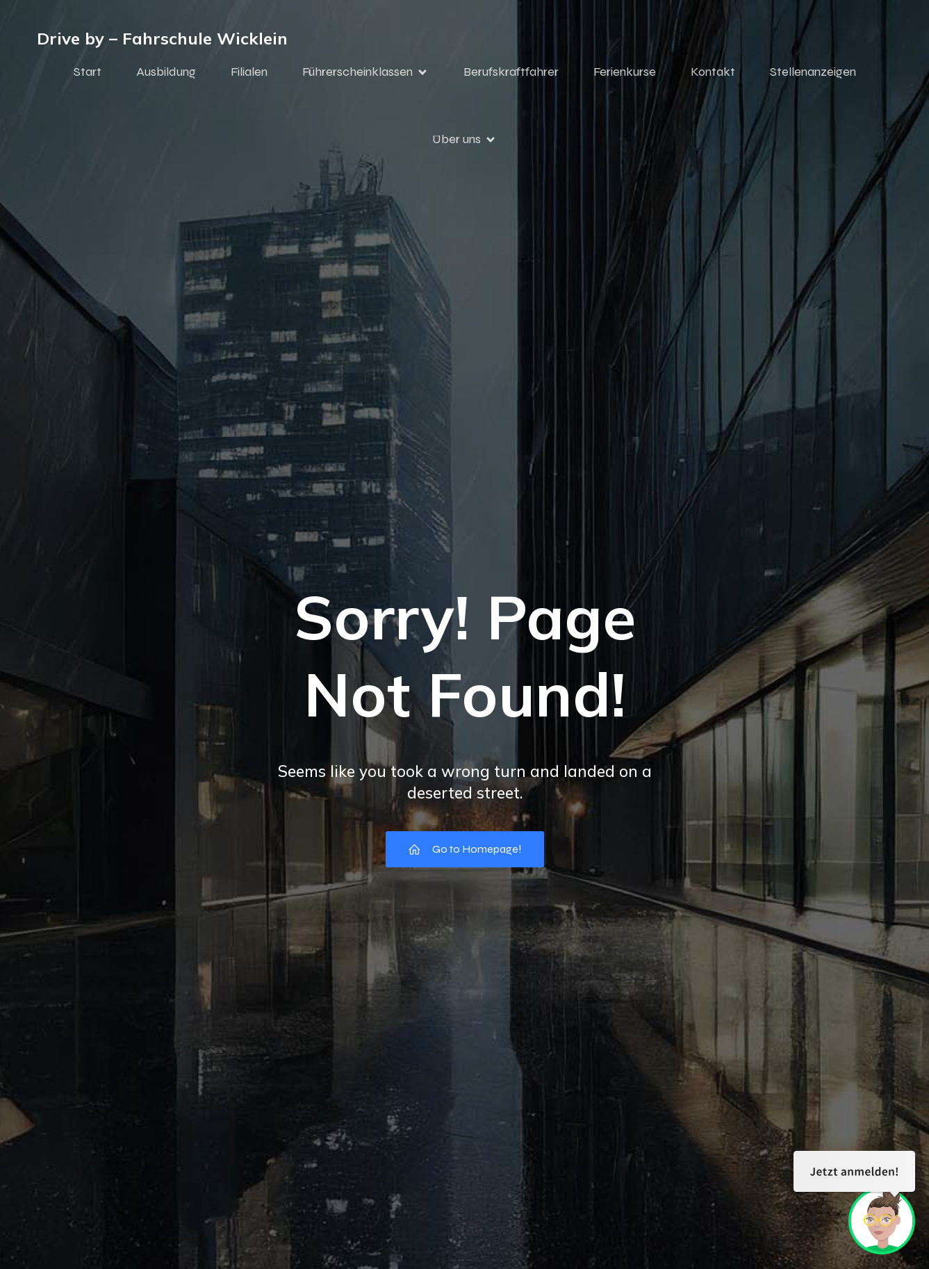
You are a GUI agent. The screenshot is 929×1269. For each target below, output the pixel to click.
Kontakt (713, 71)
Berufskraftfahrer (511, 71)
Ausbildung (166, 71)
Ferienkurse (624, 71)
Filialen (249, 71)
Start (87, 71)
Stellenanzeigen (813, 71)
